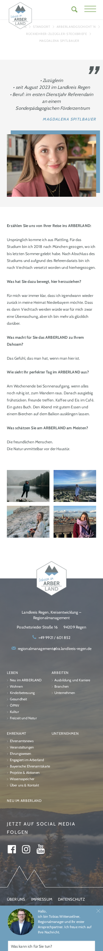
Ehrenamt (16, 733)
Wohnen (16, 686)
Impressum (41, 899)
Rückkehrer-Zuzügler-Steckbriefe (56, 34)
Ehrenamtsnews (22, 741)
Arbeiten (60, 673)
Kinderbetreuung (22, 693)
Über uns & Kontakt (24, 785)
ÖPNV (15, 705)
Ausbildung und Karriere (72, 680)
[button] (90, 9)
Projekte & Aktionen (25, 772)
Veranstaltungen (22, 747)
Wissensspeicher (22, 779)
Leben (12, 673)
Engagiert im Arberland (27, 760)
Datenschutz (71, 899)
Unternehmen (64, 693)
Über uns (16, 899)
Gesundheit (18, 699)
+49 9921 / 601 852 (54, 637)
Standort (41, 27)
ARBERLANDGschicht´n (76, 27)
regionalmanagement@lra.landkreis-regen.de (55, 648)
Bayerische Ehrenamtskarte (30, 766)
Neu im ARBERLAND (26, 680)
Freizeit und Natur (23, 718)
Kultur (14, 712)
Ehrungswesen (20, 753)
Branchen (61, 686)
